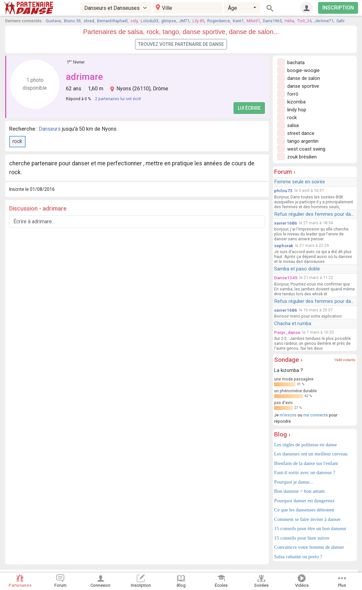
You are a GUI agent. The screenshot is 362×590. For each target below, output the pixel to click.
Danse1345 (285, 277)
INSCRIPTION (338, 8)
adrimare (84, 76)
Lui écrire (249, 108)
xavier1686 (285, 223)
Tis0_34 (304, 20)
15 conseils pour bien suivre (301, 538)
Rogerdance (218, 20)
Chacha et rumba (292, 323)
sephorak (283, 245)
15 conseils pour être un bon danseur (310, 528)
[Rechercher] (270, 8)
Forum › (284, 171)
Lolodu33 (149, 20)
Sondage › (288, 359)
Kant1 (238, 20)
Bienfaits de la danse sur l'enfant (306, 463)
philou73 (283, 190)
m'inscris (288, 415)
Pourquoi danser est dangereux (304, 500)
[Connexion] (306, 8)
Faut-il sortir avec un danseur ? (304, 472)
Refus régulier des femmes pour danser (317, 214)
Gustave (53, 20)
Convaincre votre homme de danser (309, 547)
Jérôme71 (323, 20)
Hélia (289, 20)
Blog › (282, 434)
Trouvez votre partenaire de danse (181, 44)
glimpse (168, 20)
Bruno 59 (72, 20)
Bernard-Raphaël (112, 20)
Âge (232, 8)
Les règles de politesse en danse (305, 444)
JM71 (184, 20)
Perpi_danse (287, 332)
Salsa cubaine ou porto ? (298, 556)
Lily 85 (198, 20)
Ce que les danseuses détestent (304, 509)
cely (134, 20)
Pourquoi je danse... (293, 482)
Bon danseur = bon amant (299, 491)
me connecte (315, 415)
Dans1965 (272, 20)
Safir (340, 20)
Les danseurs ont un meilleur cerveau (311, 453)
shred (89, 20)
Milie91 (253, 20)
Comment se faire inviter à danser (307, 519)
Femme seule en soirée (299, 182)
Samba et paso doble (297, 269)
